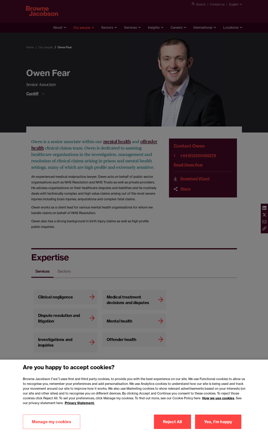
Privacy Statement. (80, 409)
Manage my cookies (51, 427)
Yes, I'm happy (218, 427)
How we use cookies (218, 404)
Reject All (172, 427)
